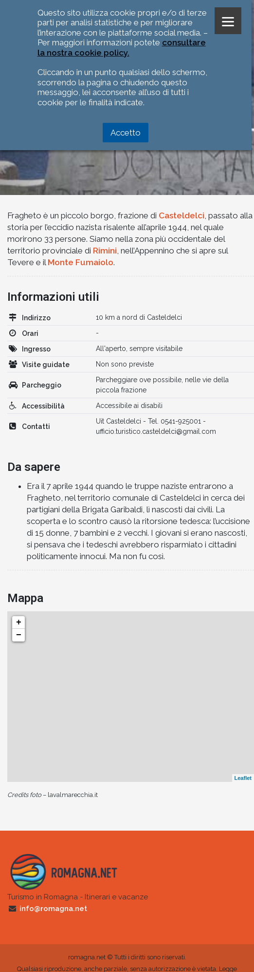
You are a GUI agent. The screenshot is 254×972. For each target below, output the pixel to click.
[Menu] (228, 20)
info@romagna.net (53, 908)
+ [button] (18, 622)
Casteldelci (181, 215)
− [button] (18, 635)
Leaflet (243, 778)
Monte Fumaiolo (80, 262)
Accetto (125, 132)
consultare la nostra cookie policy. (121, 47)
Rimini (105, 250)
